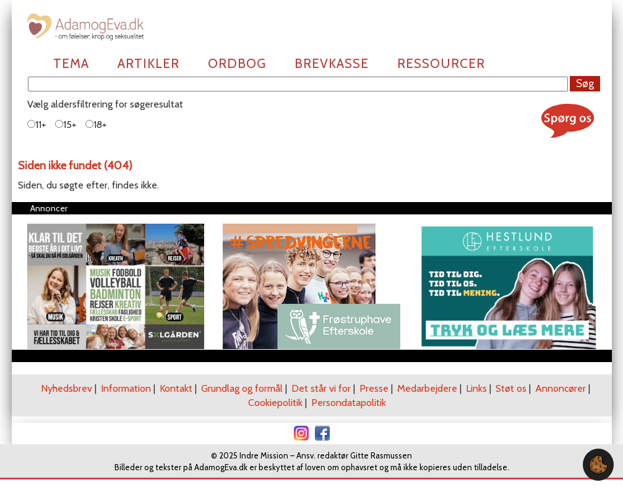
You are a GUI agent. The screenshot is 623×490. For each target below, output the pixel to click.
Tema (71, 63)
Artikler (148, 63)
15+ (66, 124)
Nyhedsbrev (66, 388)
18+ (96, 124)
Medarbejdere (427, 388)
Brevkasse (331, 63)
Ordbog (237, 63)
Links (476, 388)
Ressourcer (441, 63)
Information (126, 388)
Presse (374, 388)
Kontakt (176, 388)
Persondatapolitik (348, 402)
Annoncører (560, 388)
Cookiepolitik (275, 402)
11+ (36, 124)
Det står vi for (321, 388)
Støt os (511, 388)
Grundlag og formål (242, 388)
